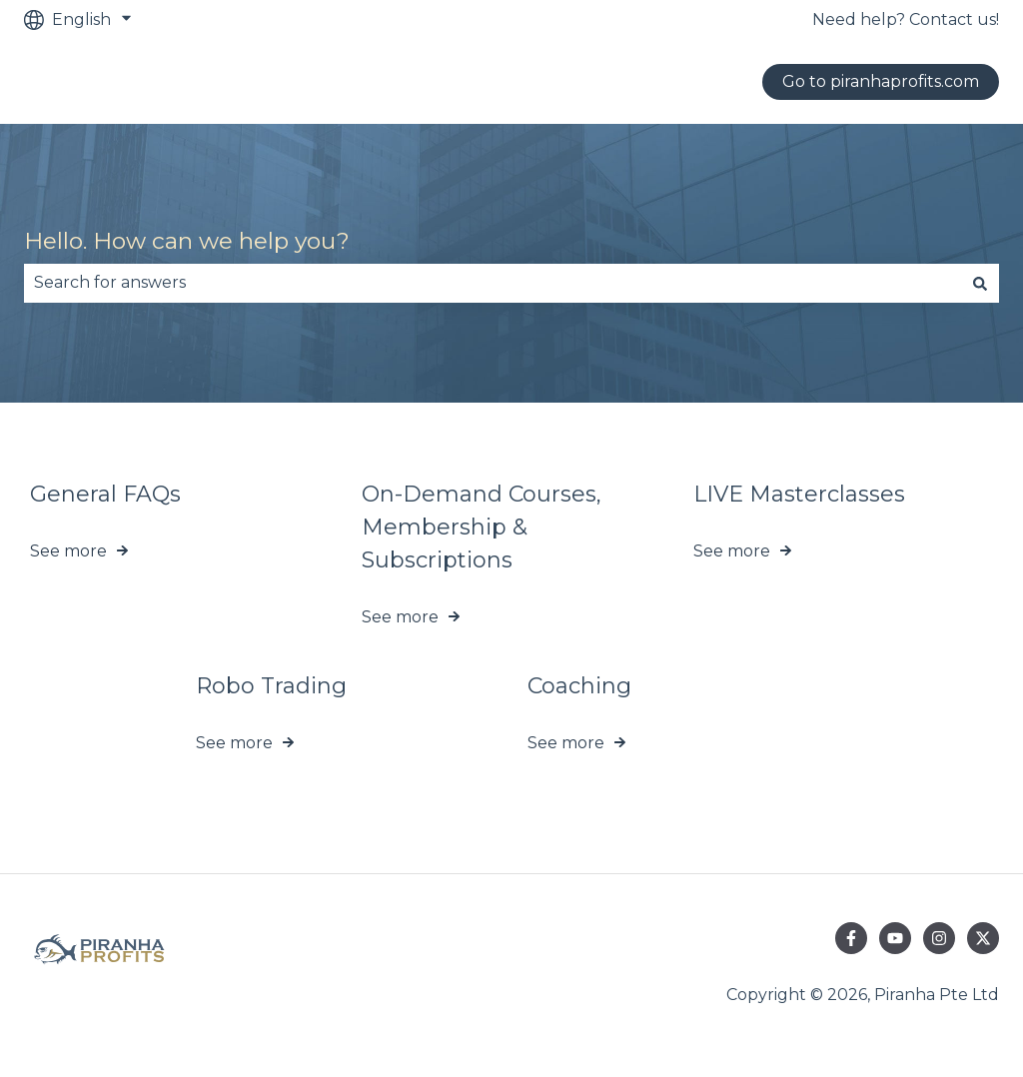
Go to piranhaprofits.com (880, 81)
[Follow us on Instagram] (939, 938)
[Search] (980, 283)
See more (68, 550)
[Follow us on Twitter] (983, 938)
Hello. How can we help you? (187, 241)
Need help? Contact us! (905, 19)
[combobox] (492, 283)
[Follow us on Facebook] (851, 938)
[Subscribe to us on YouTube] (895, 938)
